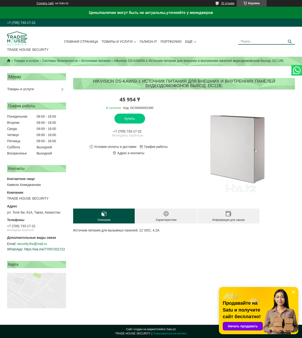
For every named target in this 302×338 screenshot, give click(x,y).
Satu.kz (171, 329)
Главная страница (81, 41)
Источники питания (95, 60)
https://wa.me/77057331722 (44, 249)
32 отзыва (227, 3)
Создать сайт (45, 3)
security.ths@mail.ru (32, 244)
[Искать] (289, 42)
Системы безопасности (60, 60)
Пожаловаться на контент (170, 333)
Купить (130, 118)
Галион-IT (148, 41)
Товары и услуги (117, 41)
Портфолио (170, 41)
